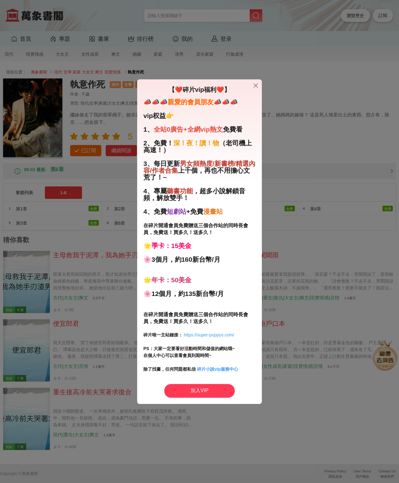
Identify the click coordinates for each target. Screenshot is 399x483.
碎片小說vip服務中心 (217, 369)
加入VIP (199, 390)
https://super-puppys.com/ (209, 334)
